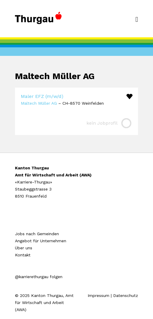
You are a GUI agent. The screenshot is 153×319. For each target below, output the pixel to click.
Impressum (98, 295)
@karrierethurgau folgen (38, 276)
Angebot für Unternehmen (40, 240)
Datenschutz (125, 295)
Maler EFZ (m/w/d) (42, 96)
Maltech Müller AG (39, 103)
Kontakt (22, 255)
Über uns (23, 247)
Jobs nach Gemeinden (37, 233)
